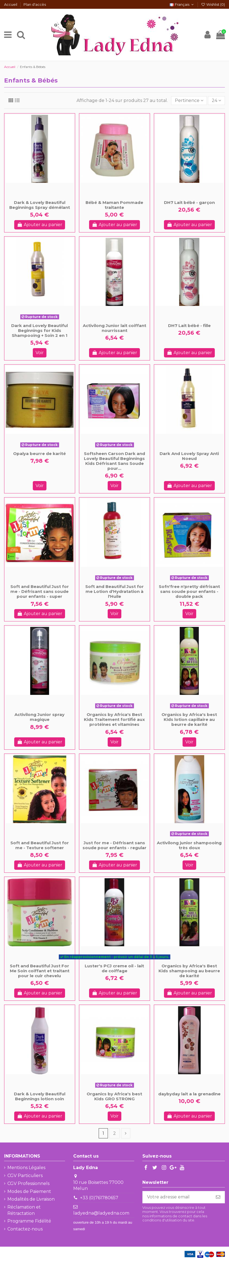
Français (182, 4)
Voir (40, 352)
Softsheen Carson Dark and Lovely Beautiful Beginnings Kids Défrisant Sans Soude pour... (114, 461)
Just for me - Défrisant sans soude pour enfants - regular (114, 845)
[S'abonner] (218, 1197)
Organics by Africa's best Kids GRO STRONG (114, 1096)
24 (216, 100)
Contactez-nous (25, 1229)
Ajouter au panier (39, 224)
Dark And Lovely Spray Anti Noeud (189, 456)
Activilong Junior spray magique (39, 717)
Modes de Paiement (29, 1191)
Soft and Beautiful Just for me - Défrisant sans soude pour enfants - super (39, 591)
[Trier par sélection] (189, 100)
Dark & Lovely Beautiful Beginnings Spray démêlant (39, 205)
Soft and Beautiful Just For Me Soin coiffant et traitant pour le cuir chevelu (39, 970)
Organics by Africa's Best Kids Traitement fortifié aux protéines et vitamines (114, 719)
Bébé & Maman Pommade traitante (114, 205)
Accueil (11, 4)
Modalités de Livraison (31, 1199)
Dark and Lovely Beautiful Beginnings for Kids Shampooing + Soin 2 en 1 (39, 330)
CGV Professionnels (28, 1183)
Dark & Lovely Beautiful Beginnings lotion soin (39, 1096)
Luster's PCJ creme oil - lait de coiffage (114, 968)
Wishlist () (213, 4)
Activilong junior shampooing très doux (189, 845)
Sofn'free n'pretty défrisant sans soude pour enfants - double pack (189, 591)
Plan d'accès (35, 4)
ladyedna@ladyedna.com (101, 1213)
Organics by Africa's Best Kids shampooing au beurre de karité (189, 970)
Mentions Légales (26, 1167)
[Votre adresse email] (177, 1197)
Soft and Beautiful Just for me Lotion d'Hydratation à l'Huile (114, 591)
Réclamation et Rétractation (24, 1210)
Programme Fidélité (29, 1221)
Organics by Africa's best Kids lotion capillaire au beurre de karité (189, 719)
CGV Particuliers (25, 1175)
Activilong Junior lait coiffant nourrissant (114, 328)
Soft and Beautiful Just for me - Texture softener (39, 845)
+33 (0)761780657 (99, 1197)
